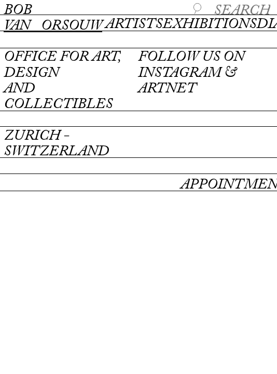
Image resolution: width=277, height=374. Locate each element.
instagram (179, 73)
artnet (167, 89)
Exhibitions (209, 24)
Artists (133, 24)
